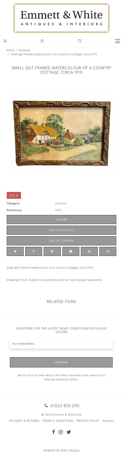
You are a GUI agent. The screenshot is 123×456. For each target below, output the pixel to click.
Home (11, 50)
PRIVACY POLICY (88, 420)
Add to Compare (61, 240)
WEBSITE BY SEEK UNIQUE (61, 450)
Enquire (61, 219)
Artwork (24, 50)
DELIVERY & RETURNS (24, 420)
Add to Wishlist (61, 230)
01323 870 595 (61, 405)
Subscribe (61, 362)
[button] (79, 41)
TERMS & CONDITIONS (58, 420)
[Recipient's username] (61, 343)
